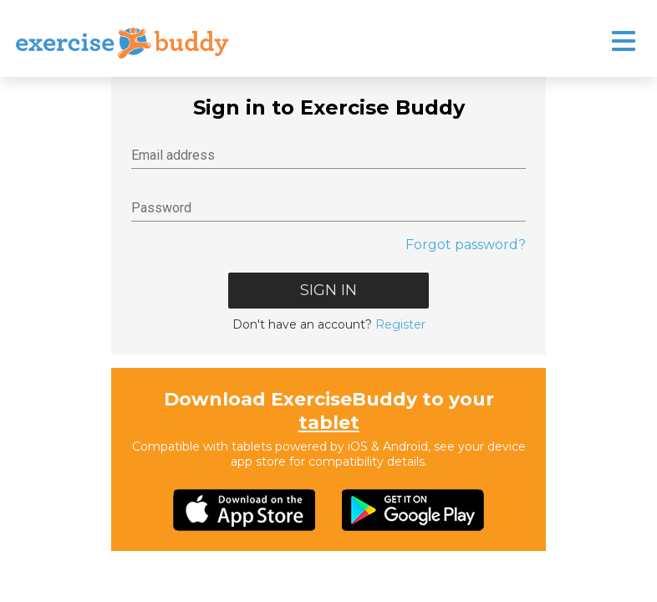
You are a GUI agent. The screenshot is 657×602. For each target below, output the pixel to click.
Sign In (328, 290)
